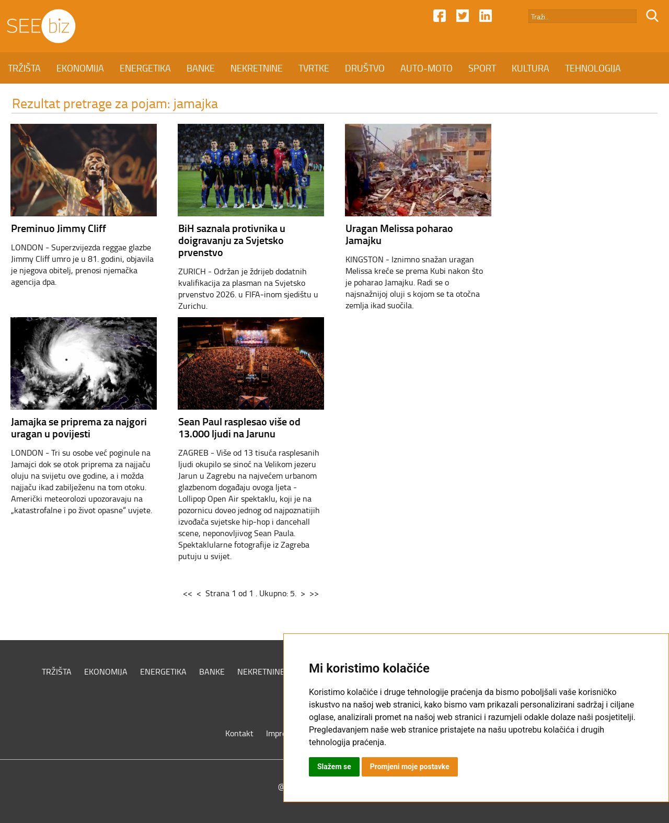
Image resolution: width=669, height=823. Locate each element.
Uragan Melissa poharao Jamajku (399, 234)
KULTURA (530, 68)
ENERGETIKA (145, 68)
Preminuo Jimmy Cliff (58, 228)
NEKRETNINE (256, 68)
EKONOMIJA (80, 68)
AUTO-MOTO (426, 68)
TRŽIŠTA (24, 68)
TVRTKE (313, 68)
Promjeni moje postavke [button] (409, 766)
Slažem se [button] (334, 766)
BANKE (201, 68)
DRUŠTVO (365, 68)
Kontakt (239, 733)
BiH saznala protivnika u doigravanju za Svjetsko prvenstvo (231, 240)
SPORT (482, 68)
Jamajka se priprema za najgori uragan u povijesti (79, 427)
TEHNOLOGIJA (593, 68)
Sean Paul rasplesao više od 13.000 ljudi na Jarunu (239, 427)
